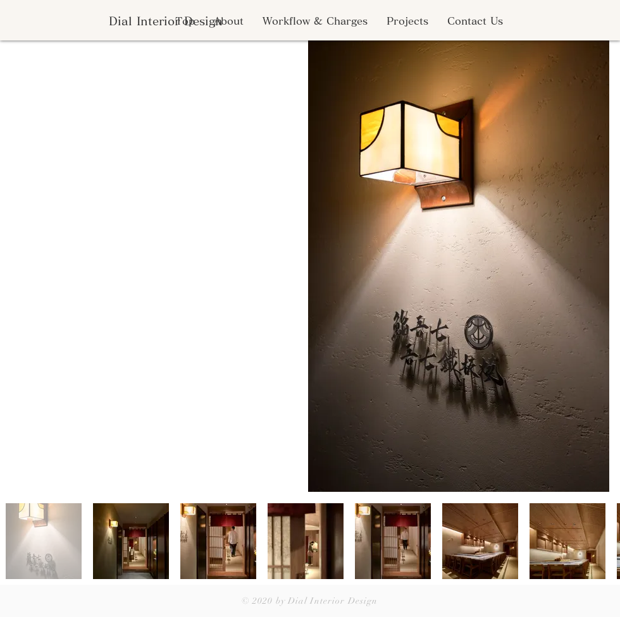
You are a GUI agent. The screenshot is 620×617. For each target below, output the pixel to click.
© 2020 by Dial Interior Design (310, 601)
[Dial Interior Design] (165, 21)
